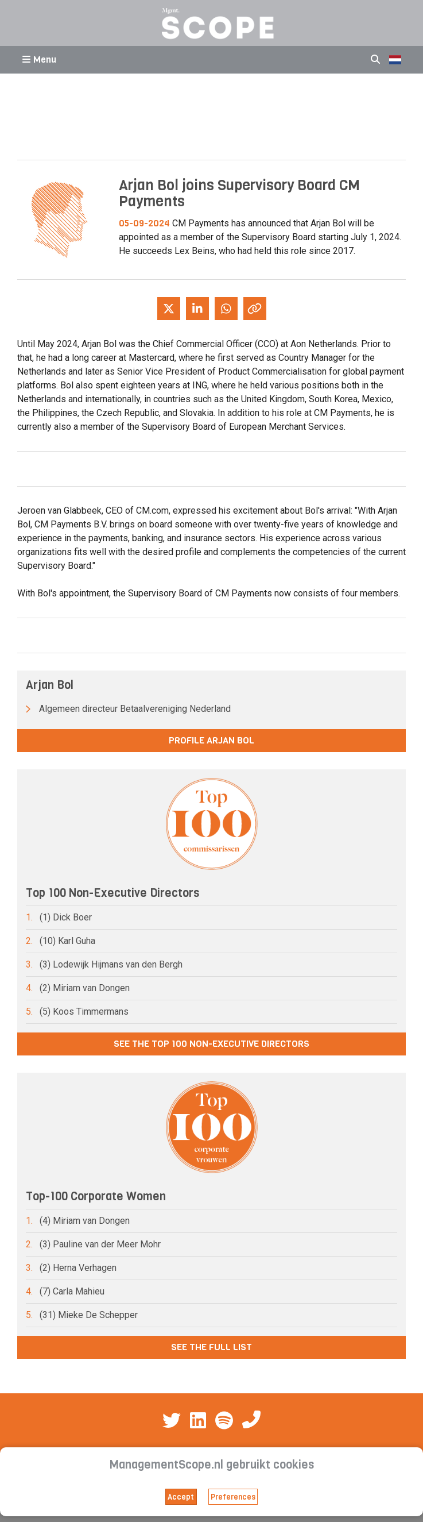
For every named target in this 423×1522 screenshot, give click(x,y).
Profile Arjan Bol (211, 740)
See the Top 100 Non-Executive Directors (211, 1044)
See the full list (211, 1347)
